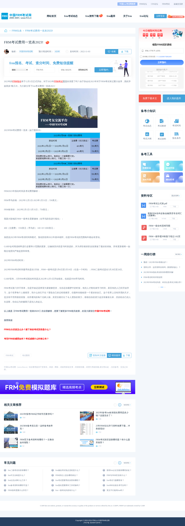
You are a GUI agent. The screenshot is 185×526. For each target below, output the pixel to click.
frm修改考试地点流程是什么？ (67, 470)
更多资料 (175, 196)
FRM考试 (166, 4)
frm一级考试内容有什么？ (66, 490)
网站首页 (51, 16)
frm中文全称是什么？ (16, 475)
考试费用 (26, 355)
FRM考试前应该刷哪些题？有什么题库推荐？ (113, 441)
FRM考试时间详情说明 (153, 277)
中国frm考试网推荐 (127, 4)
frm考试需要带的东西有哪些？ (67, 480)
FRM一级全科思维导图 (159, 226)
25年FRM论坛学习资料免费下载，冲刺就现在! (113, 427)
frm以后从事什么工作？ (17, 480)
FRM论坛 (143, 4)
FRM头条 (16, 30)
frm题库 (111, 16)
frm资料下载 (92, 16)
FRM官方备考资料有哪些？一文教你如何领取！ (37, 441)
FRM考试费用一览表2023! (38, 30)
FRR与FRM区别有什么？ (117, 475)
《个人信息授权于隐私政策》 (164, 56)
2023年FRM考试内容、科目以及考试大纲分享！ (163, 282)
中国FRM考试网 (102, 311)
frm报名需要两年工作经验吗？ (67, 485)
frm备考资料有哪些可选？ (18, 485)
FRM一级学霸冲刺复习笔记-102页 (164, 236)
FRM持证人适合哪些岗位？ (66, 475)
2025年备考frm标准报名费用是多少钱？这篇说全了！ (112, 414)
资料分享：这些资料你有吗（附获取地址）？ (162, 267)
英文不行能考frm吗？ (115, 490)
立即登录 (160, 16)
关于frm (127, 16)
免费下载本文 (150, 98)
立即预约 (103, 70)
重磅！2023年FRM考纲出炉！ (156, 262)
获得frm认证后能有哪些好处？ (119, 470)
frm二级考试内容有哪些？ (18, 470)
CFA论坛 (154, 4)
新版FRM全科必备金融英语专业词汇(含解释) (165, 214)
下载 (174, 206)
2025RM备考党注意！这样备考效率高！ (36, 427)
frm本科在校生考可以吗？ (117, 485)
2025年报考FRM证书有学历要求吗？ (37, 414)
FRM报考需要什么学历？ (18, 490)
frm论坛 (144, 16)
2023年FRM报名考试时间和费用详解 (158, 272)
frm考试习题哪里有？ (115, 480)
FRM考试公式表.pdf (158, 203)
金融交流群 (178, 4)
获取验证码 (83, 70)
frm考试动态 (71, 16)
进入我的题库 (174, 98)
